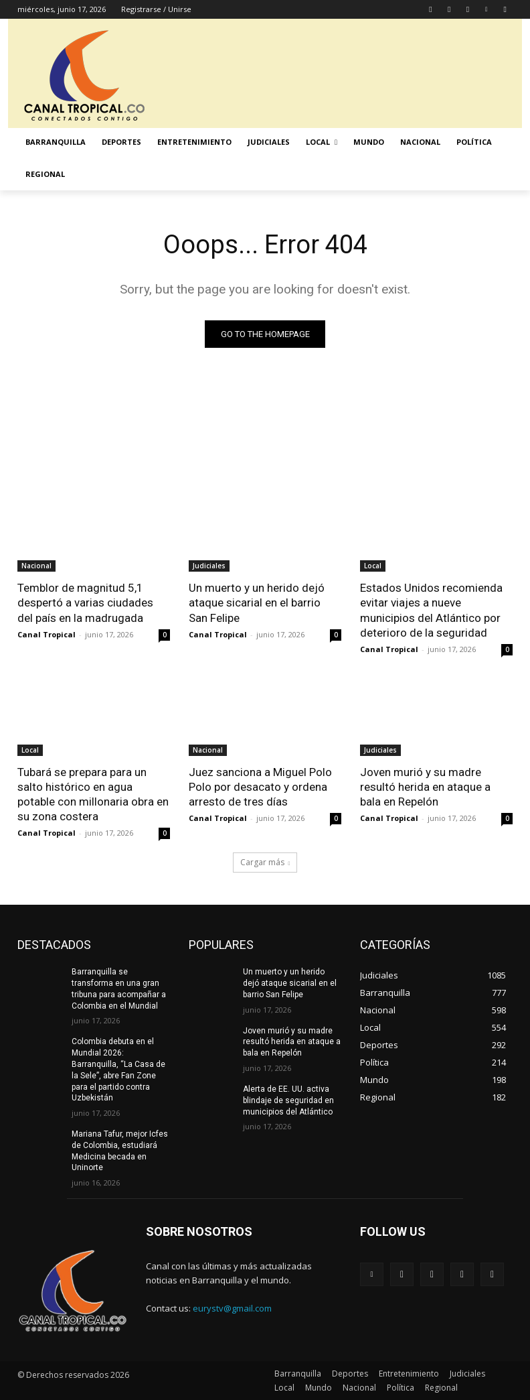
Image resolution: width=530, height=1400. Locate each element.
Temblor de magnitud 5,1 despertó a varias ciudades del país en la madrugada (85, 602)
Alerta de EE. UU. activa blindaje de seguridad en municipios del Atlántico (288, 1100)
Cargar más (265, 862)
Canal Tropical (46, 634)
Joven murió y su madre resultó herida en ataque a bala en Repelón (425, 786)
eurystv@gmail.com (232, 1308)
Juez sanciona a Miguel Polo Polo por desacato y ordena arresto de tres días (260, 786)
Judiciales (209, 565)
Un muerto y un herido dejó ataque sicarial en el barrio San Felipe (257, 602)
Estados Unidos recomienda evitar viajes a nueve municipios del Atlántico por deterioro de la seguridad (431, 610)
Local (372, 565)
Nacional (36, 565)
